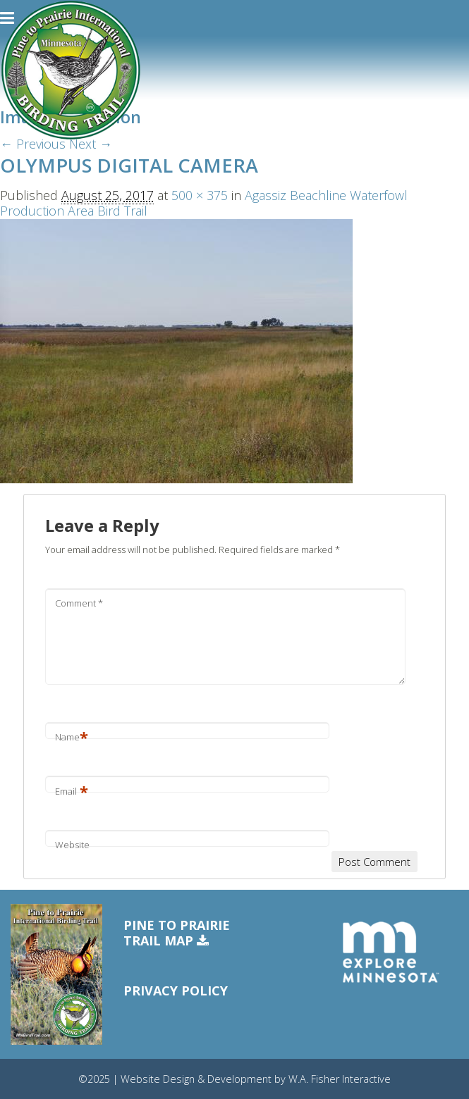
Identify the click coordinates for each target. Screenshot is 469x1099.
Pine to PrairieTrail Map (176, 933)
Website (72, 844)
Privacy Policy (175, 990)
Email (71, 791)
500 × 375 (199, 195)
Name (71, 736)
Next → (90, 143)
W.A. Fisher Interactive (339, 1079)
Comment (79, 603)
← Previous (33, 143)
